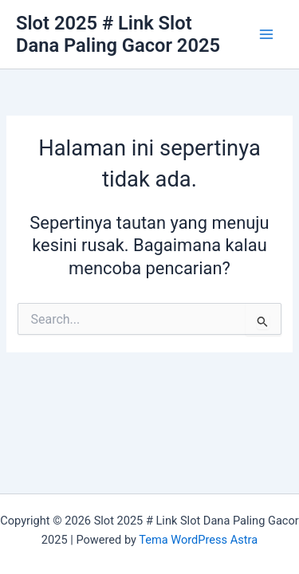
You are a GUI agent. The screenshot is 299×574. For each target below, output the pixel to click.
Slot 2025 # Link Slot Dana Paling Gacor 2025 (118, 34)
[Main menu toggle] (266, 34)
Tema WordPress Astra (198, 540)
